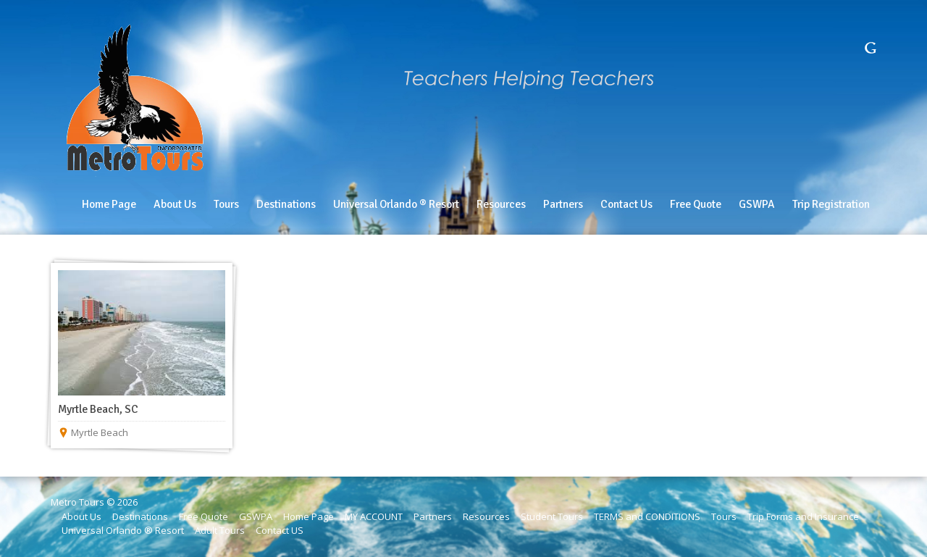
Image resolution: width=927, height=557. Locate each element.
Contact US (279, 530)
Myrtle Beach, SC (98, 409)
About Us (81, 516)
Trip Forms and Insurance (803, 516)
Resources (486, 516)
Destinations (140, 516)
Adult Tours (220, 530)
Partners (433, 516)
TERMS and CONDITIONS (647, 516)
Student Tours (552, 516)
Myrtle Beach (99, 432)
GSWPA (255, 516)
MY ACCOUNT (374, 516)
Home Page (308, 516)
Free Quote (203, 516)
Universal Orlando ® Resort (123, 530)
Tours (724, 516)
